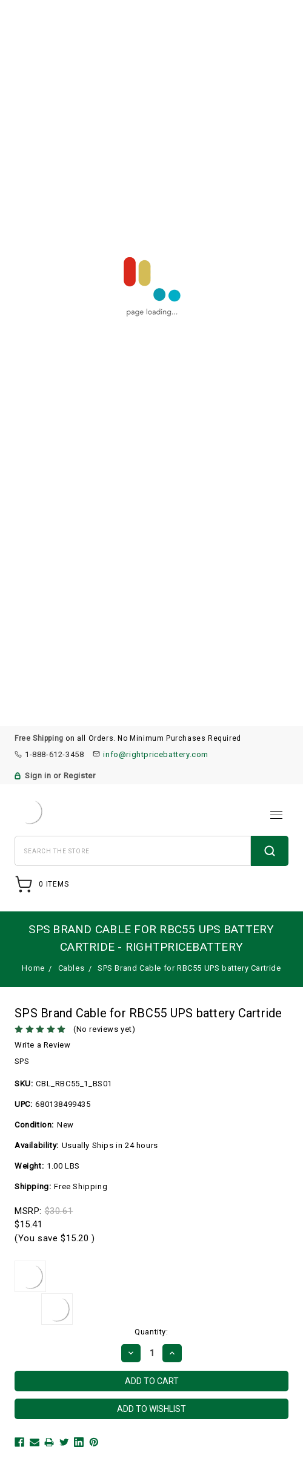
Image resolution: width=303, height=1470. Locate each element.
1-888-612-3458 (54, 754)
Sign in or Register (60, 775)
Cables (71, 968)
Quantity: (151, 1331)
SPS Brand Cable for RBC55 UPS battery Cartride (189, 968)
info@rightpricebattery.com (155, 754)
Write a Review (42, 1044)
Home (33, 968)
